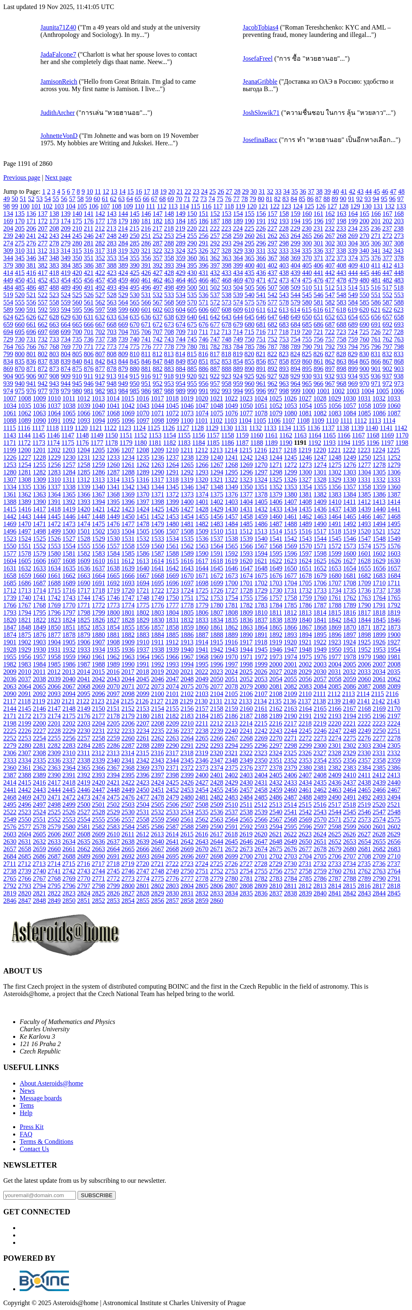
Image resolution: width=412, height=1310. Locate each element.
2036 (9, 679)
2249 (364, 730)
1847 (9, 627)
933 (341, 376)
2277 (379, 738)
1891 (261, 634)
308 (399, 243)
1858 (172, 627)
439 (295, 272)
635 (135, 317)
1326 (290, 479)
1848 (24, 627)
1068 (113, 413)
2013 (68, 671)
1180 (140, 442)
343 (398, 250)
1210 (172, 450)
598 (112, 309)
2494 (394, 797)
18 (155, 191)
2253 (24, 738)
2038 (39, 679)
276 (31, 243)
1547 (364, 538)
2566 (261, 819)
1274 (320, 464)
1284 (69, 472)
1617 (201, 560)
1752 (201, 597)
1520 (364, 531)
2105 (231, 693)
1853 (98, 627)
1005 (382, 390)
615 (306, 309)
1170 (402, 435)
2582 (98, 826)
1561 (172, 546)
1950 (334, 649)
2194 (349, 715)
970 (364, 383)
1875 (24, 634)
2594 (275, 826)
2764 (394, 871)
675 (192, 324)
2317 (172, 752)
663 (54, 324)
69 (170, 198)
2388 (24, 775)
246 (89, 235)
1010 (54, 398)
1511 (231, 531)
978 (54, 390)
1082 (320, 413)
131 (378, 206)
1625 (319, 560)
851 (203, 361)
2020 (172, 671)
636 (146, 317)
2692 (128, 856)
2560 (172, 819)
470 (249, 280)
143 (112, 213)
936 (375, 376)
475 (307, 280)
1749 (157, 597)
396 (203, 265)
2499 (69, 804)
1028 (319, 398)
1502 (98, 531)
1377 (246, 494)
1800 (113, 612)
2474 (98, 797)
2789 (364, 878)
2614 (172, 834)
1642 (172, 568)
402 (272, 265)
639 (180, 317)
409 (353, 265)
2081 (275, 686)
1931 (54, 649)
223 (226, 228)
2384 (364, 767)
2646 (246, 841)
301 (318, 243)
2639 (142, 841)
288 (169, 243)
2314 (127, 752)
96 (392, 198)
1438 (349, 509)
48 (401, 191)
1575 (379, 546)
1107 (288, 420)
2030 (319, 671)
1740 (24, 597)
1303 (349, 472)
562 (100, 302)
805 (77, 353)
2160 (246, 708)
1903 (39, 642)
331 (261, 250)
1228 (39, 457)
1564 (216, 546)
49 (6, 198)
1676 (275, 575)
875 (77, 368)
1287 (113, 472)
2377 (261, 767)
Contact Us (34, 1148)
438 (284, 272)
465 (192, 280)
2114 (363, 693)
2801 (142, 885)
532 (158, 294)
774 (123, 346)
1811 (275, 612)
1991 (142, 664)
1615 (172, 560)
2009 (9, 671)
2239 (216, 730)
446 (376, 272)
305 (364, 243)
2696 (187, 856)
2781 (246, 878)
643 (226, 317)
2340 (113, 760)
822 (272, 353)
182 (158, 221)
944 (66, 383)
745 (192, 339)
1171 (9, 442)
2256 (69, 738)
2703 (290, 856)
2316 (157, 752)
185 (192, 221)
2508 (201, 804)
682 (272, 324)
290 (192, 243)
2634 (69, 841)
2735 (364, 863)
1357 (349, 486)
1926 (378, 642)
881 (146, 368)
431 (203, 272)
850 (192, 361)
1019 (186, 398)
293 (226, 243)
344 (8, 257)
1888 (216, 634)
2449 (128, 789)
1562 (187, 546)
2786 (320, 878)
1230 (69, 457)
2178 (113, 715)
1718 (98, 590)
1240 (216, 457)
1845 (379, 619)
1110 (332, 420)
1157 (213, 435)
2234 (142, 730)
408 (341, 265)
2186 (231, 715)
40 (335, 191)
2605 (39, 834)
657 (387, 317)
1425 (157, 509)
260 (249, 235)
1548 (379, 538)
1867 (305, 627)
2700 (246, 856)
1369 (128, 494)
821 (261, 353)
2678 (320, 848)
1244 (275, 457)
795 (364, 346)
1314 (112, 479)
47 (393, 191)
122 (274, 206)
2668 (172, 848)
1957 (39, 656)
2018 (142, 671)
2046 (157, 679)
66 (146, 198)
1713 (24, 590)
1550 (9, 546)
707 (158, 331)
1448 (98, 516)
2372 (187, 767)
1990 (128, 664)
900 (364, 368)
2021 (186, 671)
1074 (201, 413)
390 (135, 265)
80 (261, 198)
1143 (9, 435)
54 (47, 198)
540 (249, 294)
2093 (54, 693)
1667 (142, 575)
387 (100, 265)
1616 (186, 560)
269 (353, 235)
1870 (349, 627)
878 (112, 368)
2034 (378, 671)
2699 (231, 856)
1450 (128, 516)
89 (335, 198)
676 (203, 324)
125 (309, 206)
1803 (157, 612)
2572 (349, 819)
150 (192, 213)
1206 (112, 450)
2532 (157, 811)
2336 (54, 760)
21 (179, 191)
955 (192, 383)
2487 (290, 797)
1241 (231, 457)
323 (169, 250)
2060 (364, 679)
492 (100, 287)
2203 (83, 723)
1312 (83, 479)
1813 (304, 612)
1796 (54, 612)
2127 (156, 701)
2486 (275, 797)
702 (100, 331)
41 (344, 191)
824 (295, 353)
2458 (261, 789)
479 (353, 280)
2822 (54, 893)
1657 (394, 568)
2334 (24, 760)
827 (329, 353)
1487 (275, 523)
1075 (216, 413)
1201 (39, 450)
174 (66, 221)
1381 (305, 494)
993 (226, 390)
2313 (112, 752)
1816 (349, 612)
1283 (54, 472)
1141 (386, 427)
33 (278, 191)
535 (192, 294)
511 (318, 287)
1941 (201, 649)
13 (114, 191)
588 (399, 302)
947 (100, 383)
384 (66, 265)
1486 (261, 523)
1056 (334, 405)
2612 (142, 834)
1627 (349, 560)
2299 (305, 745)
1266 (201, 464)
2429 (231, 782)
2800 (128, 885)
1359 (379, 486)
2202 (69, 723)
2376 (246, 767)
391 (146, 265)
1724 (187, 590)
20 (171, 191)
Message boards (41, 1098)
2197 (394, 715)
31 (262, 191)
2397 (157, 775)
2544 (334, 811)
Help (26, 1112)
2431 (261, 782)
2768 (54, 878)
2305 (394, 745)
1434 (290, 509)
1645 (216, 568)
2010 (24, 671)
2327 (319, 752)
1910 (142, 642)
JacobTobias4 (261, 27)
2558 (142, 819)
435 (249, 272)
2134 (260, 701)
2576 (9, 826)
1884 (157, 634)
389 (123, 265)
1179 (125, 442)
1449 (113, 516)
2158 (216, 708)
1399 (172, 501)
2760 (334, 871)
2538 (246, 811)
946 (89, 383)
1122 (110, 427)
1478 (142, 523)
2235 (157, 730)
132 (389, 206)
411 (375, 265)
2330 (364, 752)
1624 (304, 560)
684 (295, 324)
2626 (349, 834)
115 (195, 206)
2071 (128, 686)
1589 (187, 553)
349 (66, 257)
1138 (342, 427)
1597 (305, 553)
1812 (290, 612)
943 (54, 383)
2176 (83, 715)
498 (169, 287)
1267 (216, 464)
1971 (246, 656)
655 (364, 317)
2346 (201, 760)
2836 (261, 893)
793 (341, 346)
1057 (349, 405)
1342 (128, 486)
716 (261, 331)
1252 (394, 457)
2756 (275, 871)
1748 (142, 597)
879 (123, 368)
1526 (54, 538)
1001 (323, 390)
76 (228, 198)
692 (387, 324)
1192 (314, 442)
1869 (334, 627)
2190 (290, 715)
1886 (187, 634)
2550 (24, 819)
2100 (157, 693)
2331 (378, 752)
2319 (201, 752)
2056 (305, 679)
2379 (290, 767)
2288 (142, 745)
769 (66, 346)
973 (399, 383)
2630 (9, 841)
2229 (69, 730)
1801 (128, 612)
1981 (394, 656)
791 (318, 346)
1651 (305, 568)
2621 (275, 834)
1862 (231, 627)
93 (367, 198)
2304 (379, 745)
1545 (334, 538)
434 (238, 272)
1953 (379, 649)
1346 (187, 486)
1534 (172, 538)
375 (364, 257)
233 (341, 228)
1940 (187, 649)
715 (249, 331)
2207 (142, 723)
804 (66, 353)
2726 (231, 863)
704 (123, 331)
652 (330, 317)
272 (387, 235)
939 (8, 383)
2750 (187, 871)
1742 (54, 597)
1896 (334, 634)
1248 (334, 457)
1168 (372, 435)
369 (295, 257)
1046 (187, 405)
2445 (69, 789)
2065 (39, 686)
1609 (83, 560)
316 (88, 250)
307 (387, 243)
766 (31, 346)
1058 (364, 405)
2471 (54, 797)
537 (215, 294)
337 (329, 250)
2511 (246, 804)
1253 (9, 464)
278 (54, 243)
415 (20, 272)
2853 (113, 900)
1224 (378, 450)
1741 (39, 597)
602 (158, 309)
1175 (68, 442)
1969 (216, 656)
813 (169, 353)
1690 (83, 582)
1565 (231, 546)
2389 (39, 775)
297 (272, 243)
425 (135, 272)
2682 (379, 848)
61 (105, 198)
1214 (231, 450)
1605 (24, 560)
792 (330, 346)
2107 (261, 693)
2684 (9, 856)
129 (355, 206)
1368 (113, 494)
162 (330, 213)
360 (192, 257)
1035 (24, 405)
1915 (216, 642)
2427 (201, 782)
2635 (83, 841)
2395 (128, 775)
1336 (39, 486)
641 (203, 317)
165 (364, 213)
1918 (260, 642)
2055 (290, 679)
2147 (54, 708)
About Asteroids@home (51, 1083)
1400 (187, 501)
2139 (334, 701)
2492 (364, 797)
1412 (364, 501)
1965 (157, 656)
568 (169, 302)
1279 (394, 464)
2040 (69, 679)
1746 (113, 597)
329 (238, 250)
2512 (260, 804)
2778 (201, 878)
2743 (83, 871)
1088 (9, 420)
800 (20, 353)
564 (123, 302)
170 (20, 221)
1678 (305, 575)
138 (54, 213)
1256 (54, 464)
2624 (319, 834)
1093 (83, 420)
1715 (54, 590)
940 (20, 383)
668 (112, 324)
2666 (142, 848)
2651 (320, 841)
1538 (231, 538)
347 (43, 257)
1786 (305, 605)
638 (169, 317)
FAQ (26, 1134)
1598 (320, 553)
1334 (9, 486)
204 (8, 228)
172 (43, 221)
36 (303, 191)
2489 (320, 797)
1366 (83, 494)
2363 (54, 767)
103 (59, 206)
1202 (53, 450)
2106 (246, 693)
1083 (334, 413)
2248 (349, 730)
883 (169, 368)
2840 (320, 893)
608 (226, 309)
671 (146, 324)
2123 (97, 701)
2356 (349, 760)
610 (249, 309)
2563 (216, 819)
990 (192, 390)
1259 (98, 464)
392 (158, 265)
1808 (231, 612)
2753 (231, 871)
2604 (24, 834)
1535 (187, 538)
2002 (305, 664)
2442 (24, 789)
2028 (290, 671)
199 (353, 221)
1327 (304, 479)
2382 (334, 767)
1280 (9, 472)
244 (66, 235)
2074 (172, 686)
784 (238, 346)
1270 (261, 464)
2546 (364, 811)
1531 (128, 538)
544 (295, 294)
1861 (216, 627)
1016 (142, 398)
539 (238, 294)
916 (146, 376)
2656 (394, 841)
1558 (128, 546)
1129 (212, 427)
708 (169, 331)
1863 (246, 627)
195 (307, 221)
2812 (304, 885)
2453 (187, 789)
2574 (379, 819)
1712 (9, 590)
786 (261, 346)
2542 (305, 811)
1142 (400, 427)
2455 (216, 789)
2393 (98, 775)
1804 (172, 612)
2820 (24, 893)
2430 (246, 782)
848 (169, 361)
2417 (54, 782)
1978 (349, 656)
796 (376, 346)
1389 (24, 501)
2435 (320, 782)
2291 (187, 745)
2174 (54, 715)
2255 (54, 738)
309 (8, 250)
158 (284, 213)
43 (360, 191)
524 (66, 294)
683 (284, 324)
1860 (201, 627)
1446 (69, 516)
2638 (128, 841)
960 (249, 383)
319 (123, 250)
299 (295, 243)
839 (66, 361)
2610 (113, 834)
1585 (128, 553)
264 (295, 235)
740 (135, 339)
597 (100, 309)
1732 (305, 590)
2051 (231, 679)
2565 (246, 819)
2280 (24, 745)
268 (341, 235)
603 (169, 309)
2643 (201, 841)
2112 (333, 693)
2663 (98, 848)
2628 (378, 834)
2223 (378, 723)
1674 (246, 575)
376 (376, 257)
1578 (24, 553)
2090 (9, 693)
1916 (231, 642)
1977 (334, 656)
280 (77, 243)
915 (134, 376)
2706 (334, 856)
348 (54, 257)
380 (20, 265)
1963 (128, 656)
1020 (201, 398)
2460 (290, 789)
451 (31, 280)
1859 (187, 627)
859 (295, 361)
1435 (305, 509)
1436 (320, 509)
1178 (111, 442)
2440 (394, 782)
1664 (98, 575)
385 (77, 265)
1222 (349, 450)
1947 (290, 649)
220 (192, 228)
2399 (187, 775)
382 (43, 265)
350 (77, 257)
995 (249, 390)
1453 (172, 516)
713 (226, 331)
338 (341, 250)
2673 (246, 848)
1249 (349, 457)
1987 (83, 664)
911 (88, 376)
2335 (39, 760)
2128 (171, 701)
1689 (69, 582)
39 (327, 191)
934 (352, 376)
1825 (83, 619)
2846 (9, 900)
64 (129, 198)
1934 (98, 649)
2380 (305, 767)
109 (128, 206)
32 (270, 191)
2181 (157, 715)
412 (387, 265)
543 (284, 294)
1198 (402, 442)
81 (269, 198)
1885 (172, 634)
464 (180, 280)
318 (111, 250)
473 (284, 280)
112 (161, 206)
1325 (275, 479)
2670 (201, 848)
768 (54, 346)
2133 (245, 701)
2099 (142, 693)
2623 (304, 834)
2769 (69, 878)
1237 (172, 457)
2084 (320, 686)
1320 (201, 479)
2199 (24, 723)
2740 (39, 871)
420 (77, 272)
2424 (157, 782)
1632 (24, 568)
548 (341, 294)
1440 (379, 509)
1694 (142, 582)
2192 (320, 715)
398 (226, 265)
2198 (9, 723)
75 (220, 198)
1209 (157, 450)
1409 (320, 501)
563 (112, 302)
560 (77, 302)
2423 (142, 782)
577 (272, 302)
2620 (260, 834)
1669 (172, 575)
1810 (261, 612)
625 (20, 317)
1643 (187, 568)
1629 (378, 560)
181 (146, 221)
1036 (39, 405)
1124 (139, 427)
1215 (245, 450)
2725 (216, 863)
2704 (305, 856)
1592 (231, 553)
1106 (274, 420)
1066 (83, 413)
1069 (128, 413)
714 (238, 331)
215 (134, 228)
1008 (24, 398)
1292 (187, 472)
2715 (68, 863)
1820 (9, 619)
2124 (112, 701)
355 (135, 257)
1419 (69, 509)
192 (272, 221)
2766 (24, 878)
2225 (9, 730)
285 (135, 243)
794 (353, 346)
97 (400, 198)
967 (330, 383)
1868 (320, 627)
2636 (98, 841)
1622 (275, 560)
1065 (69, 413)
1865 (275, 627)
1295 (231, 472)
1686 (24, 582)
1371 (157, 494)
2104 (216, 693)
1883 (142, 634)
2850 (69, 900)
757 (330, 339)
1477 (128, 523)
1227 (24, 457)
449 (8, 280)
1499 (54, 531)
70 (179, 198)
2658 (24, 848)
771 (89, 346)
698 (54, 331)
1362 (24, 494)
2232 (113, 730)
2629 (393, 834)
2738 (9, 871)
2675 (275, 848)
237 (387, 228)
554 (8, 302)
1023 (245, 398)
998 (284, 390)
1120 (81, 427)
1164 (315, 435)
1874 (9, 634)
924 (238, 376)
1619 (231, 560)
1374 (201, 494)
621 (375, 309)
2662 (83, 848)
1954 (394, 649)
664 (66, 324)
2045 (142, 679)
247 (100, 235)
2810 (275, 885)
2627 (364, 834)
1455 (201, 516)
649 (295, 317)
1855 (128, 627)
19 (163, 191)
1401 (201, 501)
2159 (231, 708)
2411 (364, 775)
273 (399, 235)
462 (158, 280)
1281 (24, 472)
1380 (290, 494)
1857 (157, 627)
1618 (216, 560)
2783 (275, 878)
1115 (9, 427)
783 (226, 346)
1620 (245, 560)
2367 (113, 767)
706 (146, 331)
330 (249, 250)
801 (31, 353)
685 (307, 324)
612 (272, 309)
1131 (241, 427)
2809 (261, 885)
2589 (201, 826)
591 (31, 309)
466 (203, 280)
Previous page (21, 177)
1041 (113, 405)
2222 (364, 723)
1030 (349, 398)
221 (203, 228)
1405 (261, 501)
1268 (231, 464)
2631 (24, 841)
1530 (113, 538)
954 (180, 383)
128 (343, 206)
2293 (216, 745)
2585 (142, 826)
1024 (260, 398)
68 (162, 198)
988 (169, 390)
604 (180, 309)
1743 (69, 597)
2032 (349, 671)
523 (54, 294)
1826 (98, 619)
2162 (275, 708)
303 (341, 243)
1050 (246, 405)
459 (123, 280)
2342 (142, 760)
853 (226, 361)
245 (77, 235)
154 (238, 213)
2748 (157, 871)
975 (20, 390)
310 (20, 250)
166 (376, 213)
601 (146, 309)
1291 (172, 472)
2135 (275, 701)
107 (105, 206)
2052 (246, 679)
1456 (216, 516)
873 (54, 368)
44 (368, 191)
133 (401, 206)
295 (249, 243)
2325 (290, 752)
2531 (142, 811)
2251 (394, 730)
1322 (231, 479)
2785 (305, 878)
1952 (364, 649)
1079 (275, 413)
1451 (142, 516)
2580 (69, 826)
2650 (305, 841)
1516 (304, 531)
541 (261, 294)
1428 (201, 509)
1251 (379, 457)
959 (238, 383)
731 (31, 339)
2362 (39, 767)
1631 (9, 568)
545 (307, 294)
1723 (172, 590)
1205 (98, 450)
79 (252, 198)
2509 (216, 804)
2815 (349, 885)
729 (8, 339)
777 (158, 346)
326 (203, 250)
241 (31, 235)
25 (212, 191)
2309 (54, 752)
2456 (231, 789)
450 (20, 280)
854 (238, 361)
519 (8, 294)
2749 (172, 871)
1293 (201, 472)
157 (272, 213)
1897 (349, 634)
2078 (231, 686)
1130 (226, 427)
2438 (364, 782)
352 (100, 257)
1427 (187, 509)
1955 (9, 656)
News (27, 1090)
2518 (349, 804)
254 (180, 235)
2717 (98, 863)
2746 (128, 871)
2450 (142, 789)
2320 (216, 752)
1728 (246, 590)
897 (330, 368)
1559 (142, 546)
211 (88, 228)
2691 (113, 856)
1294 (216, 472)
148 (169, 213)
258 (226, 235)
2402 (231, 775)
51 (23, 198)
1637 (98, 568)
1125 (153, 427)
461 (146, 280)
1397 (142, 501)
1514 (275, 531)
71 (187, 198)
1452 (157, 516)
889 (238, 368)
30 (253, 191)
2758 (305, 871)
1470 (24, 523)
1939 (172, 649)
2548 (394, 811)
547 (330, 294)
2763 (379, 871)
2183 (187, 715)
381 (31, 265)
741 (146, 339)
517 (387, 287)
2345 (187, 760)
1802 (142, 612)
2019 (157, 671)
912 (100, 376)
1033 (393, 398)
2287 (128, 745)
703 (112, 331)
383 (54, 265)
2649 (290, 841)
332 (272, 250)
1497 (24, 531)
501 (203, 287)
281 (89, 243)
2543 (320, 811)
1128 (197, 427)
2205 (113, 723)
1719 (113, 590)
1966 (172, 656)
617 (329, 309)
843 (112, 361)
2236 (172, 730)
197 (330, 221)
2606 (54, 834)
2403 (246, 775)
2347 (216, 760)
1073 (187, 413)
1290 (157, 472)
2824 (83, 893)
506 (261, 287)
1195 (358, 442)
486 (31, 287)
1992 (157, 664)
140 (77, 213)
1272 (290, 464)
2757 (290, 871)
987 (158, 390)
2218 (304, 723)
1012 (83, 398)
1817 (364, 612)
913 (111, 376)
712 (215, 331)
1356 (334, 486)
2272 (305, 738)
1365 (69, 494)
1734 (334, 590)
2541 (290, 811)
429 (180, 272)
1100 (187, 420)
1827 (113, 619)
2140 (348, 701)
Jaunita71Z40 (58, 27)
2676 (290, 848)
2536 (216, 811)
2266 (216, 738)
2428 (216, 782)
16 (138, 191)
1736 (364, 590)
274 (8, 243)
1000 (308, 390)
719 (295, 331)
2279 (9, 745)
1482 (201, 523)
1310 (54, 479)
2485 (261, 797)
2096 (98, 693)
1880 (98, 634)
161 (318, 213)
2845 (394, 893)
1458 (246, 516)
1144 (24, 435)
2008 (394, 664)
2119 (38, 701)
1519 (349, 531)
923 (226, 376)
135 (20, 213)
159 (295, 213)
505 (249, 287)
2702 (275, 856)
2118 (24, 701)
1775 (142, 605)
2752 (216, 871)
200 (364, 221)
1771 (83, 605)
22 (188, 191)
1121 (95, 427)
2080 (261, 686)
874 (66, 368)
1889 (231, 634)
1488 (290, 523)
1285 (83, 472)
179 (123, 221)
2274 (334, 738)
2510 (231, 804)
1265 (187, 464)
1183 (184, 442)
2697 (201, 856)
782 (215, 346)
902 (387, 368)
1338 (69, 486)
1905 (69, 642)
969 (353, 383)
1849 (39, 627)
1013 (98, 398)
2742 (69, 871)
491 (89, 287)
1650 (290, 568)
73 (203, 198)
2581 (83, 826)
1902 (24, 642)
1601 (364, 553)
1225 (393, 450)
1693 (128, 582)
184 (180, 221)
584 (353, 302)
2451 (157, 789)
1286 (98, 472)
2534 (187, 811)
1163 (300, 435)
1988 (98, 664)
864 (353, 361)
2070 (113, 686)
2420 (98, 782)
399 (238, 265)
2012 (53, 671)
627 (43, 317)
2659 (39, 848)
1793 (9, 612)
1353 (290, 486)
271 (376, 235)
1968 (201, 656)
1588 (172, 553)
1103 (230, 420)
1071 (157, 413)
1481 (187, 523)
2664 (113, 848)
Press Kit (31, 1126)
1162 (285, 435)
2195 (364, 715)
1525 (39, 538)
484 (8, 287)
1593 (246, 553)
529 (123, 294)
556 (31, 302)
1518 (334, 531)
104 (71, 206)
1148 (82, 435)
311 (31, 250)
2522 (9, 811)
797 (387, 346)
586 (376, 302)
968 (341, 383)
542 (272, 294)
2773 (128, 878)
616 (318, 309)
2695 (172, 856)
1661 (54, 575)
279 (66, 243)
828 (341, 353)
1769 (54, 605)
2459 (275, 789)
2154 (157, 708)
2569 (305, 819)
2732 (319, 863)
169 (8, 221)
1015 (127, 398)
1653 (334, 568)
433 (226, 272)
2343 (157, 760)
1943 (231, 649)
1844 (364, 619)
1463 (320, 516)
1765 (394, 597)
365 (249, 257)
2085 (334, 686)
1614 (157, 560)
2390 (54, 775)
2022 (201, 671)
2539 (261, 811)
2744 (98, 871)
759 (353, 339)
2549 (9, 819)
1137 (328, 427)
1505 (142, 531)
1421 (98, 509)
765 (20, 346)
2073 (157, 686)
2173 (39, 715)
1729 (261, 590)
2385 (379, 767)
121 (263, 206)
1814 (319, 612)
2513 (275, 804)
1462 (305, 516)
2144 (9, 708)
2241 (246, 730)
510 (307, 287)
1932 (69, 649)
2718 (112, 863)
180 (135, 221)
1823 (54, 619)
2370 (157, 767)
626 (31, 317)
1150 (111, 435)
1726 (216, 590)
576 (261, 302)
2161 (261, 708)
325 (192, 250)
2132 (230, 701)
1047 (201, 405)
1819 (393, 612)
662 (43, 324)
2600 (364, 826)
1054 (305, 405)
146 (146, 213)
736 (89, 339)
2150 (98, 708)
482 (387, 280)
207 (43, 228)
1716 (69, 590)
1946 (275, 649)
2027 (275, 671)
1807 (216, 612)
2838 (290, 893)
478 (341, 280)
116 (206, 206)
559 (66, 302)
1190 (285, 442)
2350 (261, 760)
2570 (320, 819)
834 (8, 361)
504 (238, 287)
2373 (201, 767)
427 (158, 272)
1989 (113, 664)
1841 (320, 619)
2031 (334, 671)
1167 (358, 435)
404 (295, 265)
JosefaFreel (258, 58)
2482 (216, 797)
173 (54, 221)
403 (284, 265)
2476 (128, 797)
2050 (216, 679)
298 (284, 243)
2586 (157, 826)
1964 (142, 656)
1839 (290, 619)
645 (249, 317)
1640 (142, 568)
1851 (69, 627)
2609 (98, 834)
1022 (231, 398)
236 (375, 228)
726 (375, 331)
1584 (113, 553)
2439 (379, 782)
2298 (290, 745)
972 (387, 383)
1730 (275, 590)
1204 (83, 450)
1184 (198, 442)
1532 (142, 538)
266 (318, 235)
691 (376, 324)
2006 (364, 664)
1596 (290, 553)
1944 (246, 649)
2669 (187, 848)
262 (272, 235)
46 (385, 191)
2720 (142, 863)
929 (295, 376)
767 (43, 346)
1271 (275, 464)
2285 (98, 745)
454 (66, 280)
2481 (201, 797)
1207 (127, 450)
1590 (201, 553)
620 (364, 309)
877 (100, 368)
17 (147, 191)
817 (215, 353)
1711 (393, 582)
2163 (290, 708)
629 (66, 317)
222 (215, 228)
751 (261, 339)
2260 (128, 738)
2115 (377, 693)
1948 (305, 649)
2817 (378, 885)
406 (318, 265)
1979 (364, 656)
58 (80, 198)
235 (364, 228)
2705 (320, 856)
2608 (83, 834)
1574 (364, 546)
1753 (216, 597)
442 (330, 272)
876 (89, 368)
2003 (320, 664)
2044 (128, 679)
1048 (216, 405)
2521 (393, 804)
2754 (246, 871)
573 (226, 302)
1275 (334, 464)
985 (135, 390)
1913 (186, 642)
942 (43, 383)
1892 (275, 634)
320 (134, 250)
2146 (39, 708)
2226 (24, 730)
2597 (320, 826)
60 (97, 198)
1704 (290, 582)
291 (203, 243)
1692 (113, 582)
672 (158, 324)
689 (353, 324)
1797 (69, 612)
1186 (227, 442)
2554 (83, 819)
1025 (275, 398)
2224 (393, 723)
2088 (379, 686)
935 (364, 376)
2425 (172, 782)
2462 (320, 789)
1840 (305, 619)
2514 (290, 804)
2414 (9, 782)
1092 (69, 420)
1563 (201, 546)
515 (364, 287)
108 (116, 206)
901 (376, 368)
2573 (364, 819)
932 (329, 376)
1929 (24, 649)
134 (8, 213)
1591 (216, 553)
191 (261, 221)
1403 (231, 501)
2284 (83, 745)
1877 (54, 634)
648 (284, 317)
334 (295, 250)
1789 (349, 605)
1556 (98, 546)
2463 (334, 789)
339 (352, 250)
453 (54, 280)
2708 (364, 856)
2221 (349, 723)
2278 (394, 738)
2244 (290, 730)
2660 (54, 848)
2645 (231, 841)
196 (318, 221)
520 (20, 294)
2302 (349, 745)
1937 (142, 649)
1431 (246, 509)
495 (135, 287)
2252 (9, 738)
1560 (157, 546)
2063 (9, 686)
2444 (54, 789)
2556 (113, 819)
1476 (113, 523)
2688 (69, 856)
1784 (275, 605)
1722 (157, 590)
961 (261, 383)
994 (238, 390)
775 (135, 346)
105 (82, 206)
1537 (216, 538)
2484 (246, 797)
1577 (9, 553)
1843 (349, 619)
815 (192, 353)
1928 (9, 649)
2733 (334, 863)
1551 (24, 546)
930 (306, 376)
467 (215, 280)
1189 (271, 442)
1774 (128, 605)
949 (123, 383)
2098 (128, 693)
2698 (216, 856)
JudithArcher (58, 112)
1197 (387, 442)
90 (343, 198)
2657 (9, 848)
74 (211, 198)
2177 (98, 715)
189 (238, 221)
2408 (320, 775)
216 (146, 228)
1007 (9, 398)
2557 (128, 819)
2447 (98, 789)
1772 (98, 605)
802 (43, 353)
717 (272, 331)
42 (352, 191)
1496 (9, 531)
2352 (290, 760)
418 (54, 272)
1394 (98, 501)
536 (203, 294)
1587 (157, 553)
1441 (394, 509)
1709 (364, 582)
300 (307, 243)
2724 (201, 863)
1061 (9, 413)
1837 (261, 619)
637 (158, 317)
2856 (157, 900)
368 (284, 257)
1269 (246, 464)
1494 (379, 523)
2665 (128, 848)
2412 (378, 775)
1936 (128, 649)
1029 (334, 398)
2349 (246, 760)
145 (135, 213)
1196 (372, 442)
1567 (261, 546)
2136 (289, 701)
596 (89, 309)
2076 (201, 686)
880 (135, 368)
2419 (83, 782)
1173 (38, 442)
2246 (320, 730)
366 (261, 257)
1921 (304, 642)
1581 (69, 553)
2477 (142, 797)
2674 (261, 848)
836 (31, 361)
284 (123, 243)
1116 (24, 427)
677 (215, 324)
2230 (83, 730)
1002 (338, 390)
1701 (246, 582)
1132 (255, 427)
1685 (9, 582)
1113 (375, 420)
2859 (201, 900)
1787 (320, 605)
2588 (187, 826)
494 (123, 287)
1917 (245, 642)
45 (376, 191)
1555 (83, 546)
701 (89, 331)
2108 (275, 693)
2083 (305, 686)
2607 (69, 834)
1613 (142, 560)
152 (215, 213)
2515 (304, 804)
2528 (98, 811)
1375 (216, 494)
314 (65, 250)
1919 (275, 642)
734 (66, 339)
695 (20, 331)
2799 (113, 885)
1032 (378, 398)
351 (89, 257)
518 (398, 287)
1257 (69, 464)
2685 (24, 856)
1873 (394, 627)
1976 (320, 656)
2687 (54, 856)
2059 (349, 679)
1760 (320, 597)
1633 (39, 568)
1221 (334, 450)
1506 (157, 531)
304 (353, 243)
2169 (379, 708)
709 (180, 331)
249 (123, 235)
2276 (364, 738)
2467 (394, 789)
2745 (113, 871)
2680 (349, 848)
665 (77, 324)
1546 (349, 538)
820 (249, 353)
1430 (231, 509)
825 (306, 353)
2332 (393, 752)
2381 (320, 767)
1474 (83, 523)
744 (180, 339)
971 (376, 383)
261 (261, 235)
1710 (379, 582)
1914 (201, 642)
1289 (142, 472)
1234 (128, 457)
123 (286, 206)
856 (261, 361)
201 (376, 221)
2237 (187, 730)
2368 (128, 767)
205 (20, 228)
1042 (128, 405)
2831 (187, 893)
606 (203, 309)
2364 (69, 767)
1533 (157, 538)
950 (135, 383)
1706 (320, 582)
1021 (216, 398)
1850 (54, 627)
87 (318, 198)
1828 (128, 619)
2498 (54, 804)
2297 (275, 745)
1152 (140, 435)
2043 (113, 679)
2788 (349, 878)
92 (359, 198)
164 (353, 213)
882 (158, 368)
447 (387, 272)
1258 (83, 464)
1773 (113, 605)
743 (169, 339)
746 (203, 339)
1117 (38, 427)
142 (100, 213)
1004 (367, 390)
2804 (187, 885)
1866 (290, 627)
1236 (157, 457)
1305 (379, 472)
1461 (290, 516)
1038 (69, 405)
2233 (128, 730)
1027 (304, 398)
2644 (216, 841)
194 (295, 221)
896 (318, 368)
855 (249, 361)
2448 (113, 789)
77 (236, 198)
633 (112, 317)
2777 (187, 878)
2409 (334, 775)
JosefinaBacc (260, 139)
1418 (54, 509)
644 (238, 317)
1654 (349, 568)
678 (226, 324)
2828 (142, 893)
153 (226, 213)
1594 (261, 553)
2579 (54, 826)
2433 (290, 782)
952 (158, 383)
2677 (305, 848)
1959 (69, 656)
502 (215, 287)
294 (238, 243)
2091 (24, 693)
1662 (69, 575)
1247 (320, 457)
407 (330, 265)
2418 (69, 782)
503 (226, 287)
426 (146, 272)
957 (215, 383)
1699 (216, 582)
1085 (364, 413)
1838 (275, 619)
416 (31, 272)
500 (192, 287)
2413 (393, 775)
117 (217, 206)
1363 (39, 494)
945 (77, 383)
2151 (113, 708)
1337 (54, 486)
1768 (39, 605)
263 (284, 235)
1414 (393, 501)
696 (31, 331)
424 (123, 272)
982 (100, 390)
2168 (364, 708)
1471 (39, 523)
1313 (98, 479)
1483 (216, 523)
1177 (96, 442)
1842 (334, 619)
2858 (187, 900)
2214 (245, 723)
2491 (349, 797)
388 (112, 265)
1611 (113, 560)
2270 (275, 738)
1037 (54, 405)
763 (399, 339)
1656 (379, 568)
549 (353, 294)
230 (306, 228)
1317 (157, 479)
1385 (364, 494)
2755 (261, 871)
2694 (157, 856)
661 (31, 324)
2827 (128, 893)
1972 (261, 656)
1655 (364, 568)
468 (226, 280)
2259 (113, 738)
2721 (157, 863)
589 (8, 309)
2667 (157, 848)
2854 (128, 900)
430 (192, 272)
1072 (172, 413)
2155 (172, 708)
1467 (379, 516)
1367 (98, 494)
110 (139, 206)
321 (146, 250)
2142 (378, 701)
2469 (24, 797)
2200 (39, 723)
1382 (320, 494)
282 (100, 243)
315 (77, 250)
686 (318, 324)
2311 (83, 752)
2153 (142, 708)
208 (54, 228)
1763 (364, 597)
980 (77, 390)
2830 (172, 893)
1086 (379, 413)
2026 (260, 671)
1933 (83, 649)
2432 (275, 782)
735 (77, 339)
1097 (142, 420)
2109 (290, 693)
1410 (334, 501)
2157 (201, 708)
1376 (231, 494)
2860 (216, 900)
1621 (260, 560)
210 (77, 228)
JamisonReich (59, 81)
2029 (304, 671)
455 (77, 280)
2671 (216, 848)
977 (43, 390)
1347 (201, 486)
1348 (216, 486)
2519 (364, 804)
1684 (394, 575)
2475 (113, 797)
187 (215, 221)
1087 (394, 413)
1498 (39, 531)
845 (135, 361)
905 (20, 376)
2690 (98, 856)
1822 (39, 619)
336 (318, 250)
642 (215, 317)
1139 (357, 427)
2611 (127, 834)
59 (88, 198)
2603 (9, 834)
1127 (182, 427)
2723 (186, 863)
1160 (256, 435)
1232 (98, 457)
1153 (155, 435)
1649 (275, 568)
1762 (349, 597)
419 (66, 272)
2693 (142, 856)
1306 (394, 472)
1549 (394, 538)
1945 (261, 649)
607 (215, 309)
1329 (334, 479)
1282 (39, 472)
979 (66, 390)
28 (237, 191)
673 (169, 324)
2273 (320, 738)
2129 (186, 701)
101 (36, 206)
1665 (113, 575)
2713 (39, 863)
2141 (363, 701)
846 (146, 361)
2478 (157, 797)
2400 (201, 775)
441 (318, 272)
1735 (349, 590)
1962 (113, 656)
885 (192, 368)
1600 (349, 553)
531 (146, 294)
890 (249, 368)
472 (272, 280)
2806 (216, 885)
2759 (320, 871)
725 (364, 331)
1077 (246, 413)
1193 (329, 442)
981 (89, 390)
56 (64, 198)
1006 (397, 390)
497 (158, 287)
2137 (304, 701)
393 (169, 265)
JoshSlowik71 (261, 112)
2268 (246, 738)
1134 (284, 427)
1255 (39, 464)
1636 (83, 568)
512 (329, 287)
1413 (378, 501)
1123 (124, 427)
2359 (394, 760)
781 (203, 346)
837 (43, 361)
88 (326, 198)
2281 (39, 745)
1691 (98, 582)
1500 (69, 531)
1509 (201, 531)
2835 (246, 893)
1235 (142, 457)
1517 (319, 531)
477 (330, 280)
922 (215, 376)
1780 (216, 605)
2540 (275, 811)
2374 (216, 767)
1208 (142, 450)
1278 (379, 464)
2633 (54, 841)
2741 (54, 871)
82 (277, 198)
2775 (157, 878)
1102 (216, 420)
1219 (304, 450)
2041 (83, 679)
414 (8, 272)
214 (123, 228)
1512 (245, 531)
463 (169, 280)
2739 (24, 871)
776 (146, 346)
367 (272, 257)
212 (100, 228)
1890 (246, 634)
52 (31, 198)
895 (307, 368)
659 (8, 324)
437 (272, 272)
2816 (364, 885)
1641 (157, 568)
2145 (24, 708)
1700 (231, 582)
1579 (39, 553)
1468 (394, 516)
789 (295, 346)
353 (112, 257)
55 (56, 198)
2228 (54, 730)
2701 (261, 856)
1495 (394, 523)
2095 (83, 693)
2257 (83, 738)
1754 (231, 597)
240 (20, 235)
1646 (231, 568)
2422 (128, 782)
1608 (69, 560)
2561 (187, 819)
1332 (378, 479)
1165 (329, 435)
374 (353, 257)
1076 (231, 413)
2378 (275, 767)
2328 (334, 752)
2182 (172, 715)
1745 (98, 597)
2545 (349, 811)
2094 (69, 693)
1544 (320, 538)
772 (100, 346)
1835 (231, 619)
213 (111, 228)
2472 (69, 797)
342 (387, 250)
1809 (246, 612)
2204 (98, 723)
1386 (379, 494)
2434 (305, 782)
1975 (305, 656)
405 (307, 265)
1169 (387, 435)
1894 (305, 634)
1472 (54, 523)
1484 (231, 523)
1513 (260, 531)
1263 (157, 464)
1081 (305, 413)
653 (341, 317)
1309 (39, 479)
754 (295, 339)
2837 (275, 893)
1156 (198, 435)
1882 (128, 634)
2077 (216, 686)
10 (90, 191)
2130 (201, 701)
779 (180, 346)
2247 (334, 730)
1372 (172, 494)
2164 (305, 708)
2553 (69, 819)
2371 (172, 767)
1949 (320, 649)
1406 (275, 501)
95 (384, 198)
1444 (39, 516)
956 (203, 383)
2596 (305, 826)
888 (226, 368)
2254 (39, 738)
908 (54, 376)
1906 (83, 642)
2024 (231, 671)
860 (307, 361)
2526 (69, 811)
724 (352, 331)
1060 (394, 405)
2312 (98, 752)
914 (123, 376)
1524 (24, 538)
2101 (172, 693)
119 (240, 206)
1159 (242, 435)
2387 (9, 775)
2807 (231, 885)
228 (283, 228)
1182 (169, 442)
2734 (349, 863)
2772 (113, 878)
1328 (319, 479)
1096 (128, 420)
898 (341, 368)
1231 (83, 457)
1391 (54, 501)
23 (196, 191)
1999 (261, 664)
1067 (98, 413)
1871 (364, 627)
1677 (290, 575)
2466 (379, 789)
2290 (172, 745)
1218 (290, 450)
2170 (394, 708)
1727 (231, 590)
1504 (128, 531)
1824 (69, 619)
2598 (334, 826)
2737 (393, 863)
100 (25, 206)
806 (89, 353)
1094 (98, 420)
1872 (379, 627)
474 (295, 280)
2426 (187, 782)
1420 (83, 509)
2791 (394, 878)
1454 (187, 516)
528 (112, 294)
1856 (142, 627)
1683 (379, 575)
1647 (246, 568)
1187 (242, 442)
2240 (231, 730)
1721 (142, 590)
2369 (142, 767)
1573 (349, 546)
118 (229, 206)
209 (66, 228)
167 (387, 213)
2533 (172, 811)
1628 (364, 560)
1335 (24, 486)
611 (261, 309)
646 (261, 317)
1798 (83, 612)
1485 (246, 523)
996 (261, 390)
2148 (69, 708)
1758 (290, 597)
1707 (334, 582)
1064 (54, 413)
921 (203, 376)
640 (192, 317)
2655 (379, 841)
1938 (157, 649)
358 (169, 257)
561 (89, 302)
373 (341, 257)
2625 (334, 834)
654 (353, 317)
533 (169, 294)
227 (272, 228)
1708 (349, 582)
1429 (216, 509)
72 (195, 198)
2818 (393, 885)
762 (387, 339)
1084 (349, 413)
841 (89, 361)
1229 (54, 457)
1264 (172, 464)
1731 (290, 590)
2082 (290, 686)
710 (192, 331)
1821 (24, 619)
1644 (201, 568)
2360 (9, 767)
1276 (349, 464)
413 (398, 265)
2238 (201, 730)
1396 (128, 501)
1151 (125, 435)
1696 (172, 582)
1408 (305, 501)
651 (318, 317)
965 (307, 383)
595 (77, 309)
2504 (142, 804)
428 (169, 272)
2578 (39, 826)
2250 (379, 730)
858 (284, 361)
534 (180, 294)
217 (157, 228)
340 (364, 250)
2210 (187, 723)
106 (93, 206)
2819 (9, 893)
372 (330, 257)
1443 (24, 516)
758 (341, 339)
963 (284, 383)
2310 (69, 752)
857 (272, 361)
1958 (54, 656)
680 (249, 324)
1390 (39, 501)
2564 (231, 819)
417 (43, 272)
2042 (98, 679)
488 (54, 287)
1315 (127, 479)
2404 (261, 775)
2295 (246, 745)
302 (330, 243)
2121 (68, 701)
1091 (54, 420)
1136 (313, 427)
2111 (319, 693)
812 (157, 353)
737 (100, 339)
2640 (157, 841)
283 (112, 243)
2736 (378, 863)
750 (249, 339)
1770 (69, 605)
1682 (364, 575)
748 (226, 339)
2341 (128, 760)
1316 (142, 479)
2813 (319, 885)
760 (364, 339)
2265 (201, 738)
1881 (113, 634)
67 (154, 198)
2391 (69, 775)
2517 (334, 804)
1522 (393, 531)
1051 (261, 405)
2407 (305, 775)
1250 (364, 457)
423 (112, 272)
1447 (83, 516)
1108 (303, 420)
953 (169, 383)
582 (330, 302)
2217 (290, 723)
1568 (275, 546)
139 (66, 213)
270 (364, 235)
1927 (393, 642)
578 (284, 302)
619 (352, 309)
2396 (142, 775)
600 (135, 309)
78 (244, 198)
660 (20, 324)
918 (169, 376)
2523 (24, 811)
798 (399, 346)
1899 (379, 634)
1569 (290, 546)
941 (31, 383)
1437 (334, 509)
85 (302, 198)
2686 (39, 856)
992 (215, 390)
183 (169, 221)
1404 (246, 501)
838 (54, 361)
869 (8, 368)
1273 (305, 464)
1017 (157, 398)
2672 (231, 848)
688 (341, 324)
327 (215, 250)
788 (284, 346)
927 (272, 376)
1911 (157, 642)
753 (284, 339)
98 (6, 206)
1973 (275, 656)
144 (123, 213)
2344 (172, 760)
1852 (83, 627)
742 (158, 339)
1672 (216, 575)
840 (77, 361)
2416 (39, 782)
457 (100, 280)
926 (261, 376)
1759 (305, 597)
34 (286, 191)
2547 (379, 811)
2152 (128, 708)
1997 (231, 664)
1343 (142, 486)
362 (215, 257)
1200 (24, 450)
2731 (304, 863)
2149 (83, 708)
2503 (128, 804)
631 (89, 317)
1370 (142, 494)
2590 (216, 826)
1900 (394, 634)
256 (203, 235)
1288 (128, 472)
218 (169, 228)
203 (399, 221)
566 (146, 302)
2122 (82, 701)
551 (376, 294)
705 (135, 331)
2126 (142, 701)
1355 (320, 486)
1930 (39, 649)
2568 (290, 819)
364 (238, 257)
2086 (349, 686)
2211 (201, 723)
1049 (231, 405)
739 (123, 339)
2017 (127, 671)
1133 (269, 427)
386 (89, 265)
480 (364, 280)
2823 (69, 893)
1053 (290, 405)
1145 (38, 435)
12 (106, 191)
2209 (172, 723)
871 (31, 368)
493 (112, 287)
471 (261, 280)
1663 (83, 575)
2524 (39, 811)
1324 (260, 479)
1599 (334, 553)
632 (100, 317)
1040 (98, 405)
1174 (53, 442)
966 (318, 383)
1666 (128, 575)
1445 (54, 516)
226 (261, 228)
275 (20, 243)
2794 (39, 885)
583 (341, 302)
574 (238, 302)
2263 (172, 738)
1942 (216, 649)
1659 (24, 575)
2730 (290, 863)
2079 (246, 686)
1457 (231, 516)
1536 (201, 538)
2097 (113, 693)
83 (285, 198)
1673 (231, 575)
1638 (113, 568)
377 (387, 257)
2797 (83, 885)
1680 (334, 575)
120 (251, 206)
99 (14, 206)
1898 (364, 634)
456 (89, 280)
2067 (69, 686)
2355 (334, 760)
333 (283, 250)
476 (318, 280)
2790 (379, 878)
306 (376, 243)
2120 (53, 701)
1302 (334, 472)
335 (306, 250)
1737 (379, 590)
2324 (275, 752)
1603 (394, 553)
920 (192, 376)
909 (66, 376)
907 (43, 376)
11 (98, 191)
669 (123, 324)
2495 (9, 804)
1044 (157, 405)
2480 (187, 797)
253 (169, 235)
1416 (24, 509)
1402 (216, 501)
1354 (305, 486)
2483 (231, 797)
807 (100, 353)
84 (294, 198)
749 (238, 339)
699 (66, 331)
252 (158, 235)
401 (261, 265)
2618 (231, 834)
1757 (275, 597)
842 (100, 361)
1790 (364, 605)
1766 (9, 605)
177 (100, 221)
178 (112, 221)
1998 (246, 664)
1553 (54, 546)
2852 (98, 900)
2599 (349, 826)
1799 (98, 612)
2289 (157, 745)
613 (283, 309)
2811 (290, 885)
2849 (54, 900)
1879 (83, 634)
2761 (349, 871)
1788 (334, 605)
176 (89, 221)
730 (20, 339)
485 (20, 287)
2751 (201, 871)
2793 (24, 885)
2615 (186, 834)
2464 (349, 789)
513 (341, 287)
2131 (215, 701)
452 (43, 280)
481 (376, 280)
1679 (320, 575)
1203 (68, 450)
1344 (157, 486)
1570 (305, 546)
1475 (98, 523)
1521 (378, 531)
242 (43, 235)
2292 (201, 745)
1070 (142, 413)
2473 (83, 797)
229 (295, 228)
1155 (184, 435)
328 (226, 250)
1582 (83, 553)
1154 (169, 435)
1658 (9, 575)
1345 (172, 486)
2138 (319, 701)
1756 (261, 597)
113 (173, 206)
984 (123, 390)
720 (306, 331)
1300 (305, 472)
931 (318, 376)
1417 (39, 509)
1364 (54, 494)
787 (272, 346)
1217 (275, 450)
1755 (246, 597)
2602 (394, 826)
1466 (364, 516)
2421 (113, 782)
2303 (364, 745)
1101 (201, 420)
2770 (83, 878)
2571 (334, 819)
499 (180, 287)
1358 (364, 486)
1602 (379, 553)
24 (204, 191)
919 (180, 376)
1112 (360, 420)
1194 (343, 442)
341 (375, 250)
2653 (349, 841)
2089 (394, 686)
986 (146, 390)
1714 (39, 590)
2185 (216, 715)
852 (215, 361)
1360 (394, 486)
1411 (349, 501)
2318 (186, 752)
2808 (246, 885)
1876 (39, 634)
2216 (275, 723)
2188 (261, 715)
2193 (334, 715)
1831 (172, 619)
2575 (394, 819)
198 (341, 221)
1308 (24, 479)
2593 (261, 826)
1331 (364, 479)
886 (203, 368)
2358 (379, 760)
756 (318, 339)
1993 (172, 664)
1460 (275, 516)
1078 (261, 413)
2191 (305, 715)
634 (123, 317)
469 (238, 280)
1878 (69, 634)
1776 (157, 605)
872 (43, 368)
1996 (216, 664)
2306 (9, 752)
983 (112, 390)
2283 (69, 745)
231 (318, 228)
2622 (290, 834)
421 (89, 272)
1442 (9, 516)
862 (330, 361)
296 (261, 243)
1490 (320, 523)
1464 (334, 516)
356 (146, 257)
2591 (231, 826)
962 (272, 383)
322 (157, 250)
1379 (275, 494)
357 (158, 257)
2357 (364, 760)
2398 (172, 775)
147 (158, 213)
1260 (113, 464)
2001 (290, 664)
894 (295, 368)
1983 (24, 664)
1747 (128, 597)
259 (238, 235)
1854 (113, 627)
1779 (201, 605)
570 (192, 302)
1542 (290, 538)
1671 (201, 575)
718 (283, 331)
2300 (320, 745)
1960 (83, 656)
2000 (275, 664)
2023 (216, 671)
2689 (83, 856)
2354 (320, 760)
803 (54, 353)
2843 (364, 893)
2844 (379, 893)
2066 (54, 686)
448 (399, 272)
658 (399, 317)
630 (77, 317)
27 (229, 191)
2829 (157, 893)
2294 (231, 745)
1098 (157, 420)
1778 (187, 605)
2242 (261, 730)
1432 (261, 509)
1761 (334, 597)
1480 (172, 523)
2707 (349, 856)
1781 (231, 605)
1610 (98, 560)
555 (20, 302)
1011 (68, 398)
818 (226, 353)
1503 (113, 531)
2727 (245, 863)
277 (43, 243)
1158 (227, 435)
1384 (349, 494)
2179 (128, 715)
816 (203, 353)
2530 (128, 811)
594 (66, 309)
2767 (39, 878)
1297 (261, 472)
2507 (187, 804)
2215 (260, 723)
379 (8, 265)
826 (318, 353)
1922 (319, 642)
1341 (113, 486)
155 (249, 213)
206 (31, 228)
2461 (305, 789)
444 (353, 272)
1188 (256, 442)
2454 (201, 789)
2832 (201, 893)
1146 (53, 435)
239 (8, 235)
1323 (245, 479)
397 (215, 265)
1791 (379, 605)
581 (318, 302)
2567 (275, 819)
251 (146, 235)
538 (226, 294)
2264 (187, 738)
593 (54, 309)
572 (215, 302)
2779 (216, 878)
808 (112, 353)
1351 (261, 486)
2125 (127, 701)
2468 (9, 797)
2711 (9, 863)
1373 (187, 494)
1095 (113, 420)
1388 (9, 501)
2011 (39, 671)
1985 (54, 664)
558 (54, 302)
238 (398, 228)
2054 (275, 679)
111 (150, 206)
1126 (168, 427)
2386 (394, 767)
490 (77, 287)
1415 (9, 509)
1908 (113, 642)
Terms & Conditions (46, 1141)
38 (319, 191)
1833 (201, 619)
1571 (320, 546)
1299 (290, 472)
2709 (379, 856)
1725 (201, 590)
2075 (187, 686)
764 (8, 346)
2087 (364, 686)
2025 (245, 671)
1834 (216, 619)
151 (203, 213)
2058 (334, 679)
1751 (187, 597)
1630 (393, 560)
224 (238, 228)
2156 (187, 708)
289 (180, 243)
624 (8, 317)
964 (295, 383)
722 (329, 331)
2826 (113, 893)
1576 (394, 546)
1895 (320, 634)
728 (398, 331)
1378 (261, 494)
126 (320, 206)
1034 (9, 405)
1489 (305, 523)
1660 (39, 575)
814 (180, 353)
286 (146, 243)
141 (89, 213)
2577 (24, 826)
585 (364, 302)
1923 (334, 642)
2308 (39, 752)
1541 (275, 538)
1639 (128, 568)
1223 (364, 450)
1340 (98, 486)
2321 (231, 752)
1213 (216, 450)
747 (215, 339)
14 (122, 191)
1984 (39, 664)
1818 (378, 612)
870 (20, 368)
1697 (187, 582)
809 (123, 353)
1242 (246, 457)
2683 (394, 848)
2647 (261, 841)
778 (169, 346)
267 (330, 235)
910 (77, 376)
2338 (83, 760)
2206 (128, 723)
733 (54, 339)
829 (352, 353)
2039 (54, 679)
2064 (24, 686)
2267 (231, 738)
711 (203, 331)
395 (192, 265)
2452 (172, 789)
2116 (392, 693)
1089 (24, 420)
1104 (245, 420)
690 (364, 324)
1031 (364, 398)
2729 (275, 863)
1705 (305, 582)
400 (249, 265)
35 (294, 191)
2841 (334, 893)
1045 (172, 405)
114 (184, 206)
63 (121, 198)
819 (238, 353)
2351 (275, 760)
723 (341, 331)
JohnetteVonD (59, 135)
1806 (201, 612)
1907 (98, 642)
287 (158, 243)
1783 (261, 605)
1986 (69, 664)
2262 (157, 738)
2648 (275, 841)
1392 (69, 501)
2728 (260, 863)
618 (341, 309)
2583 (113, 826)
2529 (113, 811)
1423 (128, 509)
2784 (290, 878)
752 (272, 339)
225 (249, 228)
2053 (261, 679)
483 (399, 280)
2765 (9, 878)
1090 (39, 420)
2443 (39, 789)
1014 (112, 398)
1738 (394, 590)
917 (157, 376)
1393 (83, 501)
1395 (113, 501)
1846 (394, 619)
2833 (216, 893)
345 (20, 257)
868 (399, 361)
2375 (231, 767)
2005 (349, 664)
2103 (201, 693)
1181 (155, 442)
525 (77, 294)
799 (8, 353)
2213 (231, 723)
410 (364, 265)
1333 (393, 479)
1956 (24, 656)
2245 (305, 730)
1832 (187, 619)
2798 (98, 885)
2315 (142, 752)
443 (341, 272)
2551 (39, 819)
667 (100, 324)
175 (77, 221)
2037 (24, 679)
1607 (54, 560)
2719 (127, 863)
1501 (83, 531)
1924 (349, 642)
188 (226, 221)
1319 (186, 479)
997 (272, 390)
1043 (142, 405)
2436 (334, 782)
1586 (142, 553)
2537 (231, 811)
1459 (261, 516)
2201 (54, 723)
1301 (320, 472)
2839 (305, 893)
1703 (275, 582)
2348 (231, 760)
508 (284, 287)
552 (387, 294)
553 (399, 294)
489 (66, 287)
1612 (127, 560)
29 (245, 191)
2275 (349, 738)
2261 (142, 738)
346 (31, 257)
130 (366, 206)
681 (261, 324)
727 (387, 331)
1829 (142, 619)
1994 (187, 664)
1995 (201, 664)
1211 (186, 450)
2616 (201, 834)
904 (8, 376)
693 (399, 324)
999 (295, 390)
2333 (9, 760)
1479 (157, 523)
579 (295, 302)
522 (43, 294)
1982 (9, 664)
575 (249, 302)
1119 (66, 427)
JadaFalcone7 (58, 54)
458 (112, 280)
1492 (349, 523)
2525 (54, 811)
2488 (305, 797)
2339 (98, 760)
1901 (9, 642)
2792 (9, 885)
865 (364, 361)
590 (20, 309)
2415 (24, 782)
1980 (379, 656)
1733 (320, 590)
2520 (378, 804)
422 (100, 272)
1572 (334, 546)
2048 (187, 679)
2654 (364, 841)
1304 (364, 472)
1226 (9, 457)
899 (353, 368)
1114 (389, 420)
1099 (172, 420)
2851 (83, 900)
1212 (201, 450)
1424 (142, 509)
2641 (172, 841)
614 (295, 309)
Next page (58, 177)
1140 (371, 427)
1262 (142, 464)
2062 (394, 679)
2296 (261, 745)
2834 (231, 893)
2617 (216, 834)
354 (123, 257)
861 (318, 361)
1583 (98, 553)
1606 (39, 560)
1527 (69, 538)
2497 (39, 804)
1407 (290, 501)
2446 (83, 789)
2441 (9, 789)
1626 (334, 560)
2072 (142, 686)
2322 (245, 752)
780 (192, 346)
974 (8, 390)
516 (375, 287)
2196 (379, 715)
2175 (69, 715)
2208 (157, 723)
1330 (349, 479)
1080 (290, 413)
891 (261, 368)
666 (89, 324)
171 (31, 221)
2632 (39, 841)
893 (284, 368)
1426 (172, 509)
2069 (98, 686)
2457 (246, 789)
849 (180, 361)
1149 (96, 435)
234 (352, 228)
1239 (201, 457)
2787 (334, 878)
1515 (290, 531)
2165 (320, 708)
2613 (157, 834)
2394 (113, 775)
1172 (24, 442)
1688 (54, 582)
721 (318, 331)
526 (89, 294)
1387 (394, 494)
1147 (68, 435)
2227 (39, 730)
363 (226, 257)
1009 (39, 398)
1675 (261, 575)
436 (261, 272)
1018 (172, 398)
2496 (24, 804)
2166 (334, 708)
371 (318, 257)
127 (332, 206)
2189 (275, 715)
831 (375, 353)
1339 (83, 486)
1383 (334, 494)
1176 (82, 442)
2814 (334, 885)
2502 (113, 804)
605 (192, 309)
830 (364, 353)
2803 (172, 885)
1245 (290, 457)
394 (180, 265)
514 (352, 287)
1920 (290, 642)
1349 (231, 486)
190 (249, 221)
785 (249, 346)
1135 (299, 427)
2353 (305, 760)
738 (112, 339)
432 (215, 272)
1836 (246, 619)
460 (135, 280)
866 (376, 361)
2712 (24, 863)
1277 (364, 464)
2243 (275, 730)
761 (376, 339)
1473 (69, 523)
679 (238, 324)
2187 (246, 715)
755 (307, 339)
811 (146, 353)
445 (364, 272)
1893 (290, 634)
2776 (172, 878)
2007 (379, 664)
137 (43, 213)
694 (8, 331)
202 (387, 221)
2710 (394, 856)
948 (112, 383)
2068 (83, 686)
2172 (24, 715)
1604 (9, 560)
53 (39, 198)
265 (307, 235)
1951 (349, 649)
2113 (348, 693)
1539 (246, 538)
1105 (259, 420)
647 (272, 317)
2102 (187, 693)
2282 (54, 745)
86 (310, 198)
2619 (245, 834)
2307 (24, 752)
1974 (290, 656)
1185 (213, 442)
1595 (275, 553)
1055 (320, 405)
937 (387, 376)
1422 (113, 509)
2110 (305, 693)
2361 (24, 767)
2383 (349, 767)
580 (307, 302)
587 (387, 302)
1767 (24, 605)
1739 (9, 597)
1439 (364, 509)
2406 (290, 775)
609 (238, 309)
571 (203, 302)
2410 (349, 775)
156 (261, 213)
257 (215, 235)
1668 (157, 575)
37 (311, 191)
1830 (157, 619)
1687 (39, 582)
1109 (317, 420)
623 (398, 309)
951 (146, 383)
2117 (9, 701)
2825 (98, 893)
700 (77, 331)
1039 (83, 405)
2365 (83, 767)
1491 (334, 523)
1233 (113, 457)
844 (123, 361)
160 (307, 213)
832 (387, 353)
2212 (216, 723)
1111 (346, 420)
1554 (69, 546)
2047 (172, 679)
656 (376, 317)
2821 (39, 893)
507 (272, 287)
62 (113, 198)
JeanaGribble (260, 81)
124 (297, 206)
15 (130, 191)
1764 (379, 597)
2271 (290, 738)
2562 (201, 819)
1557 (113, 546)
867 (387, 361)
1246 (305, 457)
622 (387, 309)
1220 (319, 450)
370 (307, 257)
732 (43, 339)
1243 (261, 457)
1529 (98, 538)
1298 (275, 472)
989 (180, 390)
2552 (54, 819)
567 (158, 302)
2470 (39, 797)
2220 (334, 723)
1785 (290, 605)
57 (72, 198)
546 (318, 294)
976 (31, 390)
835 (20, 361)
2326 (304, 752)
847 (158, 361)
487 (43, 287)
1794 (24, 612)
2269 (261, 738)
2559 (157, 819)
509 (295, 287)
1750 (172, 597)
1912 (172, 642)
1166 (343, 435)
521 (31, 294)
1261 (128, 464)
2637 (113, 841)
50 (14, 198)
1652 (320, 568)
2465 (364, 789)
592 (43, 309)
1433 (275, 509)
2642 (187, 841)
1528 (83, 538)
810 (135, 353)
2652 (334, 841)
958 (226, 383)
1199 (9, 450)
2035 (393, 671)
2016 (112, 671)
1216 (260, 450)
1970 (231, 656)
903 (399, 368)
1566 (246, 546)
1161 (271, 435)
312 (42, 250)
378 (399, 257)
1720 (128, 590)
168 (399, 213)
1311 (68, 479)
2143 (393, 701)
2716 (83, 863)
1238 (187, 457)
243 (54, 235)
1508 (187, 531)
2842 (349, 893)
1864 (261, 627)
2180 (142, 715)
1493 (364, 523)
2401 (216, 775)
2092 (39, 693)
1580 (54, 553)
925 (249, 376)
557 (43, 302)
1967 (187, 656)
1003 (352, 390)
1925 (364, 642)
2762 (364, 871)
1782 (246, 605)
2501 (98, 804)
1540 (261, 538)
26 (220, 191)
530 (135, 294)
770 (77, 346)
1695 (157, 582)
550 (364, 294)
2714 (53, 863)
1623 (290, 560)
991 (203, 390)
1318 (172, 479)
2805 (201, 885)
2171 (9, 715)
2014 (83, 671)
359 (180, 257)
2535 (201, 811)
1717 (83, 590)
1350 (246, 486)
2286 (113, 745)
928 (283, 376)
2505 (157, 804)
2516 (319, 804)
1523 (9, 538)
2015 (98, 671)
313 (54, 250)
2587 (172, 826)
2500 (83, 804)
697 (43, 331)
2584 (128, 826)
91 (351, 198)
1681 (349, 575)
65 (138, 198)
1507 (172, 531)
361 (203, 257)
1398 (157, 501)
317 (100, 250)
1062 (24, 413)
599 (123, 309)
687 (330, 324)
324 (180, 250)
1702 (261, 582)
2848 (39, 900)
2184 (201, 715)
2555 (98, 819)
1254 (24, 464)
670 (135, 324)
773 (112, 346)
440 (307, 272)
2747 (142, 871)
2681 (364, 848)
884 (180, 368)
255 (192, 235)
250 (135, 235)
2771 (98, 878)
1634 (54, 568)
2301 (334, 745)
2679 (334, 848)
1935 (113, 649)
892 (272, 368)
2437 (349, 782)
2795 (54, 885)
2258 (98, 738)
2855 (142, 900)
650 (307, 317)
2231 (98, 730)
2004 (334, 664)
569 (180, 302)
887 (215, 368)
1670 (187, 575)
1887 (201, 634)
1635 (69, 568)
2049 (201, 679)
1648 (261, 568)
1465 (349, 516)
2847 (24, 900)
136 (31, 213)
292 (215, 243)
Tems (27, 1105)
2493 (379, 797)
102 (48, 206)
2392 (83, 775)
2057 (320, 679)
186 (203, 221)
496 (146, 287)
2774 (142, 878)
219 (180, 228)
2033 (364, 671)
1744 (83, 597)
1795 (39, 612)
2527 (83, 811)
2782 (261, 878)
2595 (290, 826)
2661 (69, 848)
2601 (379, 826)
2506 (172, 804)
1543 (305, 538)
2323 (260, 752)
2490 (334, 797)
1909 (128, 642)
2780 (231, 878)
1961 (98, 656)
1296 (246, 472)
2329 (349, 752)
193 (284, 221)
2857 (172, 900)
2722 (172, 863)
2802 (157, 885)
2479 (172, 797)
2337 (69, 760)
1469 (9, 523)
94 (376, 198)
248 (112, 235)
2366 (98, 767)
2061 (379, 679)
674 (180, 324)
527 (100, 294)
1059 (379, 405)
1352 (275, 486)
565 (135, 302)
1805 (187, 612)
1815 (334, 612)
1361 (9, 494)
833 (398, 353)
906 (31, 376)
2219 (319, 723)
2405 (275, 775)
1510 (216, 531)
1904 (54, 642)
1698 (201, 582)
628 (54, 317)
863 (341, 361)
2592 (246, 826)
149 (180, 213)
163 (341, 213)
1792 (394, 605)
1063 (39, 413)
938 (398, 376)
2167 (349, 708)
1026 (290, 398)
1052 (275, 405)
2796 (69, 885)
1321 (216, 479)
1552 (39, 546)
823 (283, 353)
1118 (52, 427)
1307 (9, 479)
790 (307, 346)
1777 (172, 605)
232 (329, 228)
